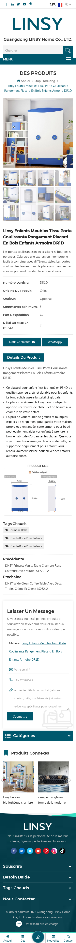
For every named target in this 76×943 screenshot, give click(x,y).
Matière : (37, 651)
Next (70, 780)
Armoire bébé (19, 530)
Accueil (24, 81)
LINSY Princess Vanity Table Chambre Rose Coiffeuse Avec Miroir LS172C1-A (33, 568)
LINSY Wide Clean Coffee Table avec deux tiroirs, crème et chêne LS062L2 (33, 586)
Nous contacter (22, 342)
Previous (2, 780)
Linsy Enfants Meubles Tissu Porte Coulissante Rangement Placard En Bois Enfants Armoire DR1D (37, 651)
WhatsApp (55, 342)
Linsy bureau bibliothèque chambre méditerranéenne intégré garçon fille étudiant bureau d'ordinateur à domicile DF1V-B (18, 800)
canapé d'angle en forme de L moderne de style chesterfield (52, 800)
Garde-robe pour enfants (26, 538)
